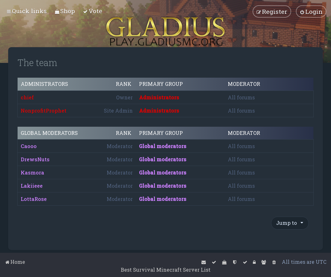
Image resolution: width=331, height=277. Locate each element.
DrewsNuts (35, 159)
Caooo (29, 146)
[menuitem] (65, 10)
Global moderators (49, 133)
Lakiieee (32, 185)
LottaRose (34, 199)
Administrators (44, 84)
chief (27, 97)
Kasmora (32, 172)
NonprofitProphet (44, 110)
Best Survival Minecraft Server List (166, 269)
